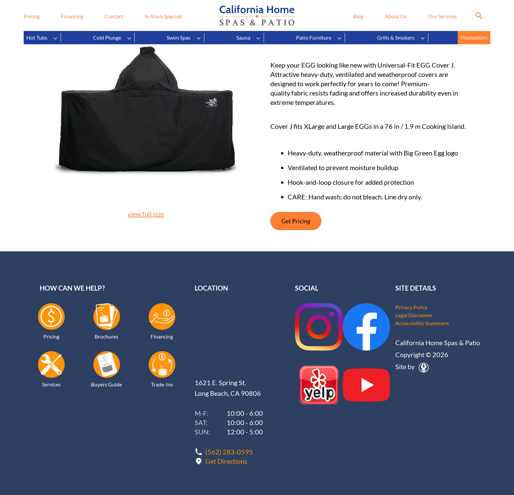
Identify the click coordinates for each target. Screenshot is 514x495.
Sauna (248, 37)
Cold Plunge (112, 37)
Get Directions (226, 461)
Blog (358, 16)
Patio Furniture (319, 37)
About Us (396, 16)
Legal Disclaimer (414, 315)
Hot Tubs (42, 37)
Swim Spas (184, 37)
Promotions (474, 37)
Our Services (442, 16)
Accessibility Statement (422, 323)
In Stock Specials (163, 16)
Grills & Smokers (401, 37)
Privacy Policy (411, 307)
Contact (114, 16)
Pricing (32, 16)
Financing (72, 16)
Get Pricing (295, 221)
